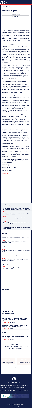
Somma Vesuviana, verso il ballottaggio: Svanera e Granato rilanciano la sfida (16, 228)
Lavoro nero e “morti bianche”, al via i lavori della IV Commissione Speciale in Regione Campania (15, 260)
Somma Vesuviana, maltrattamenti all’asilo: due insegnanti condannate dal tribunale (16, 214)
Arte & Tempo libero (5, 328)
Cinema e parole (6, 5)
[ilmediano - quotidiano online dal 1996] (2, 2)
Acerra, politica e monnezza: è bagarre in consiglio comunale (8, 363)
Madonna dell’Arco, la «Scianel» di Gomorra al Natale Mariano (15, 331)
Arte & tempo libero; (6, 322)
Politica (4, 216)
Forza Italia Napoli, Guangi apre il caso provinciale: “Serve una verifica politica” (16, 223)
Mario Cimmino (16, 14)
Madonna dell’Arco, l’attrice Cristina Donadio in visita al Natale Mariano (15, 337)
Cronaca (5, 211)
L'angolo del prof (5, 235)
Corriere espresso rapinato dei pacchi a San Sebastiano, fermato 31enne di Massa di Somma (15, 268)
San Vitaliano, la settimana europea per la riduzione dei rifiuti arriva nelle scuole (24, 363)
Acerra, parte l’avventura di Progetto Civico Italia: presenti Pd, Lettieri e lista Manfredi (16, 218)
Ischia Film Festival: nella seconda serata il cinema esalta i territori (14, 312)
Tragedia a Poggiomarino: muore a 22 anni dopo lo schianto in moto (16, 264)
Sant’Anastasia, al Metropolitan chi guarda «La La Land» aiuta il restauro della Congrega (14, 326)
